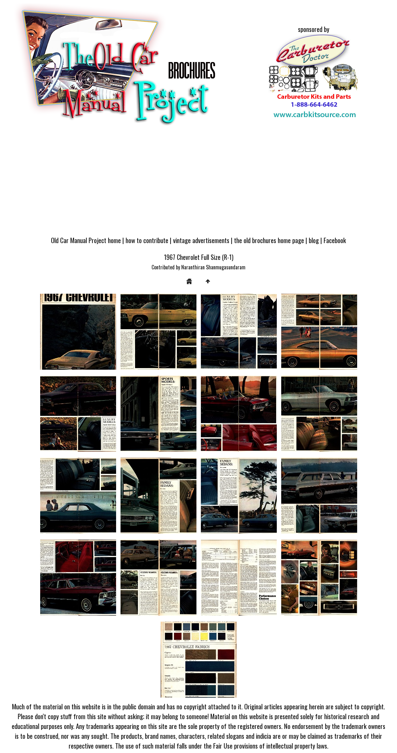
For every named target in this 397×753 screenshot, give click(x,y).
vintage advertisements (201, 240)
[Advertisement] (198, 184)
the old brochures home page (269, 240)
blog (314, 240)
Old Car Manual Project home (86, 240)
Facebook (335, 240)
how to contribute (147, 240)
